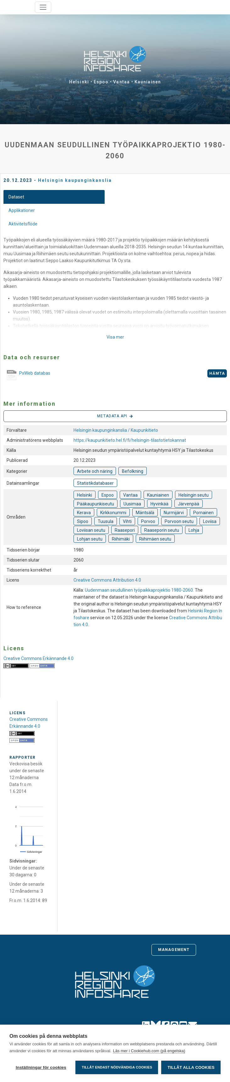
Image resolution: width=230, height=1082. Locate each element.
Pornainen (203, 512)
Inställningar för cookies (41, 1067)
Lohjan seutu (89, 538)
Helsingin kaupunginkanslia (75, 180)
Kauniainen (147, 81)
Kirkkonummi (113, 512)
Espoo (101, 81)
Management (173, 949)
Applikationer (21, 210)
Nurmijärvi (174, 512)
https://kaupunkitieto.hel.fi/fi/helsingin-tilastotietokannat (130, 440)
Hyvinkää (159, 503)
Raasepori (125, 530)
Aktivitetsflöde (22, 223)
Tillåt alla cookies (190, 1067)
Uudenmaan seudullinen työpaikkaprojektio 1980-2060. (140, 590)
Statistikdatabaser (95, 483)
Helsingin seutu (193, 495)
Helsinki (79, 81)
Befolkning (132, 471)
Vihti (127, 521)
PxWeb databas (26, 375)
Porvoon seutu (179, 521)
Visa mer (115, 337)
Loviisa (209, 521)
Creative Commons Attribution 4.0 (107, 580)
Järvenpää (188, 503)
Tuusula (105, 521)
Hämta (217, 373)
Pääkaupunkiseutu (95, 503)
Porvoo (148, 521)
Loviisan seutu (91, 530)
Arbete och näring (94, 471)
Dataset (16, 196)
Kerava (84, 512)
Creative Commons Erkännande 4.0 (38, 658)
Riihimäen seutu (155, 538)
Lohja (194, 530)
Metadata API (115, 416)
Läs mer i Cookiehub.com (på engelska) (149, 1050)
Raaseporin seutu (161, 530)
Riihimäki (121, 538)
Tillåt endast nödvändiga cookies (117, 1067)
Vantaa (121, 81)
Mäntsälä (145, 512)
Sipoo (82, 521)
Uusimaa (132, 503)
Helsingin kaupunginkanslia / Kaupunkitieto (116, 430)
